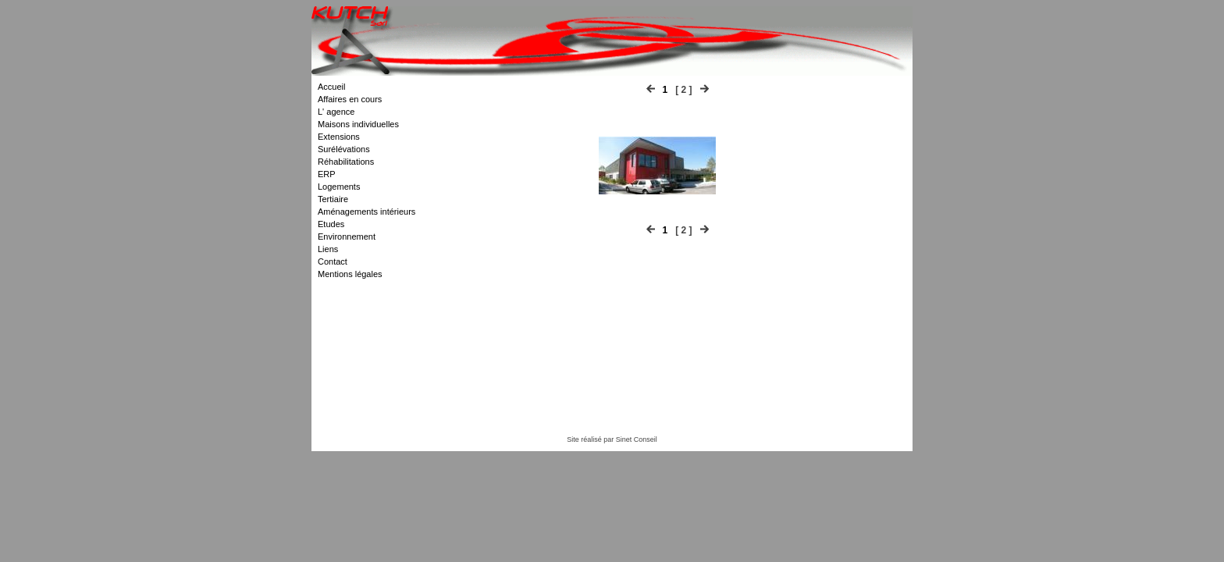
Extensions (339, 136)
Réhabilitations (346, 161)
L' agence (336, 111)
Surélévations (344, 149)
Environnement (346, 236)
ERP (327, 174)
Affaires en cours (350, 99)
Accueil (331, 86)
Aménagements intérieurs (366, 211)
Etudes (331, 224)
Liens (328, 249)
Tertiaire (333, 199)
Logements (339, 186)
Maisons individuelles (358, 124)
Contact (332, 261)
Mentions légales (350, 274)
